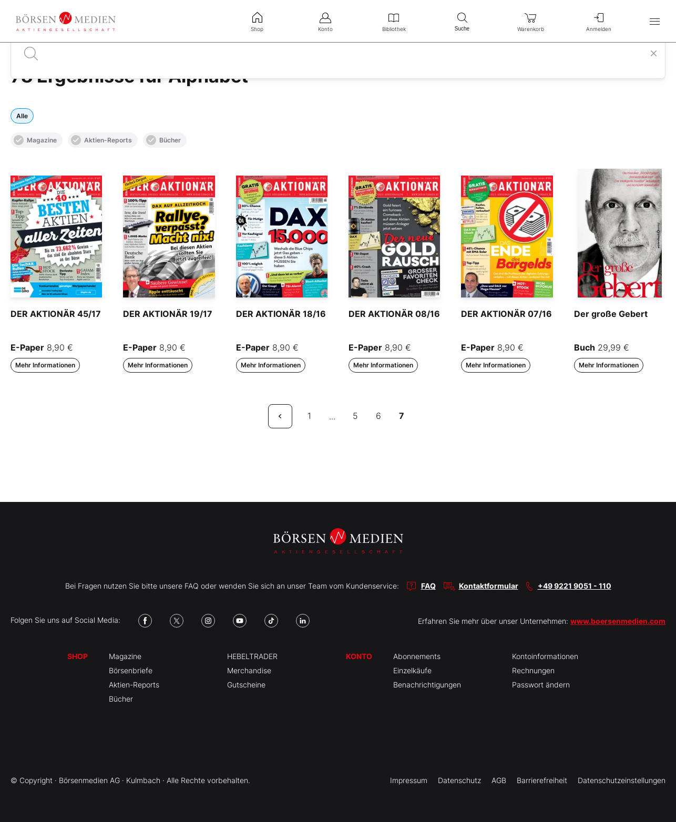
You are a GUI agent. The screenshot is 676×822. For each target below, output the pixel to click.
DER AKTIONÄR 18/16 (281, 314)
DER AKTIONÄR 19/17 (167, 314)
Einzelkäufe (412, 670)
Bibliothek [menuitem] (394, 21)
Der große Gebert (611, 314)
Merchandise (249, 670)
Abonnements (417, 656)
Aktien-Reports (101, 140)
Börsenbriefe (130, 670)
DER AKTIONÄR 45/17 (56, 314)
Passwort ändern (541, 684)
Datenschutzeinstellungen (621, 780)
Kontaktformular (488, 585)
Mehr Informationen (45, 365)
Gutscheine (246, 684)
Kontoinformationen (545, 656)
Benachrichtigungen (427, 684)
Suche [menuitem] (462, 21)
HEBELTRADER (252, 656)
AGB (498, 780)
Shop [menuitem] (257, 21)
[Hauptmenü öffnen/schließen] (654, 21)
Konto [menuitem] (325, 21)
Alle (22, 116)
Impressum (408, 780)
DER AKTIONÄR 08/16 (394, 314)
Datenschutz (459, 780)
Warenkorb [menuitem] (530, 21)
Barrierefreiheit (542, 780)
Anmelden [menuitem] (599, 21)
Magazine (35, 140)
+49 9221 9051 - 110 (574, 585)
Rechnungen (533, 670)
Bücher (163, 140)
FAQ (428, 585)
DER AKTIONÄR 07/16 (506, 314)
